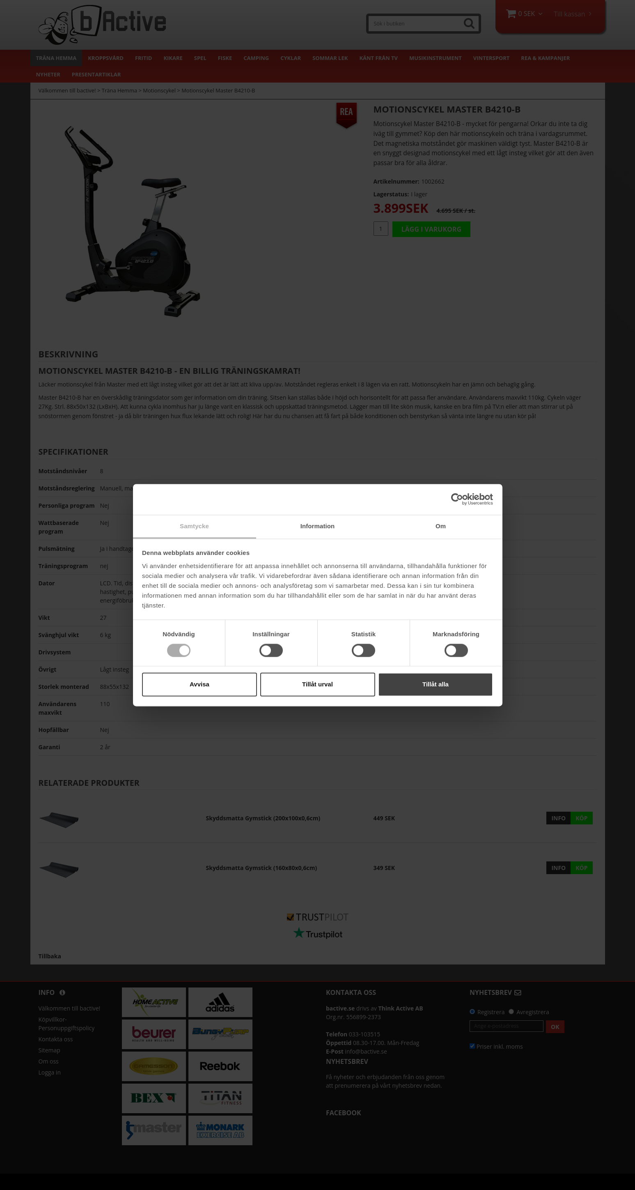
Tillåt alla (435, 684)
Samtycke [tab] (194, 525)
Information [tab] (317, 525)
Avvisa (199, 684)
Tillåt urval (317, 684)
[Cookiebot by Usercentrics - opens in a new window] (457, 499)
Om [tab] (441, 525)
